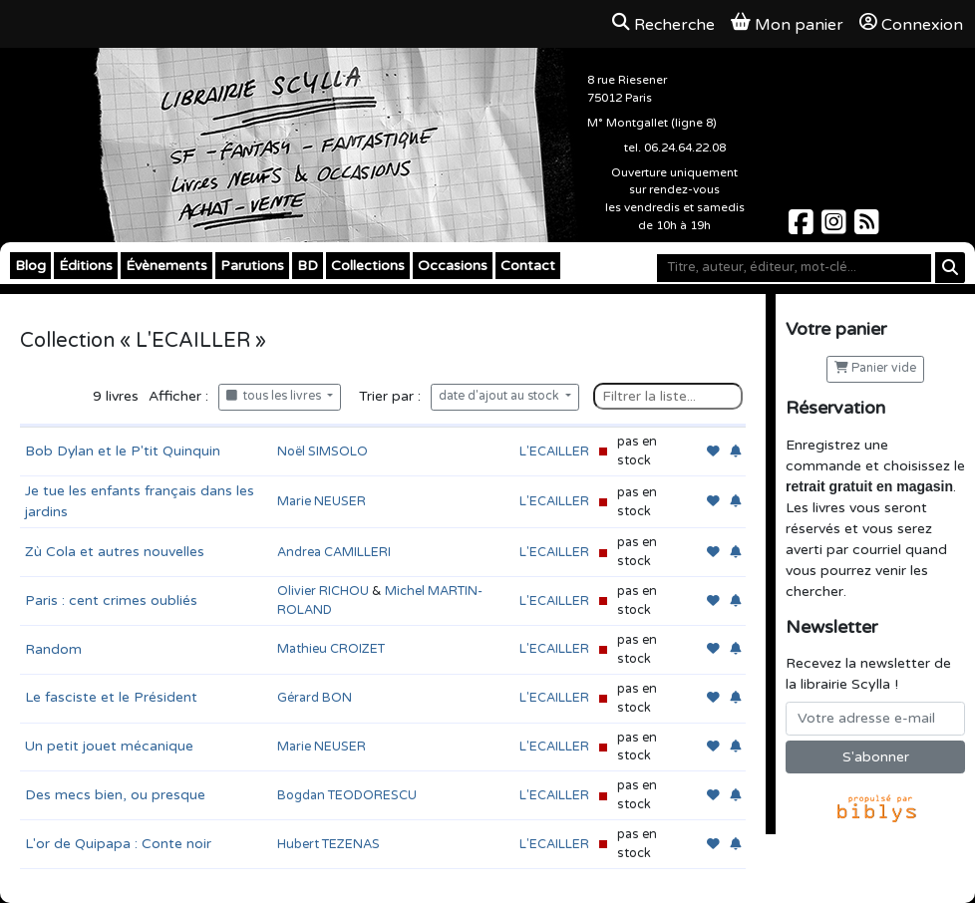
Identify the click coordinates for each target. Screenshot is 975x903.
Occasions (453, 265)
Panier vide (875, 368)
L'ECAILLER (554, 451)
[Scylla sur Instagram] (835, 227)
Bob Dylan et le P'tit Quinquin (122, 451)
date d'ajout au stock (500, 396)
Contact (527, 265)
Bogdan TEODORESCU (347, 795)
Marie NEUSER (321, 501)
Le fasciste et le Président (111, 697)
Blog (30, 265)
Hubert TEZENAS (328, 844)
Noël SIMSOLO (322, 451)
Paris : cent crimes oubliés (111, 600)
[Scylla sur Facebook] (803, 227)
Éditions (86, 265)
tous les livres (275, 396)
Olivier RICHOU (323, 591)
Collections (368, 265)
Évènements (166, 265)
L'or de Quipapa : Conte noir (118, 843)
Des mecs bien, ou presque (115, 794)
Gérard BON (314, 698)
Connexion (911, 24)
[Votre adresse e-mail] (875, 719)
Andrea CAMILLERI (334, 552)
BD (307, 265)
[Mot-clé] (794, 268)
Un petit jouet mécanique (109, 746)
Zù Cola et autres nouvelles (114, 551)
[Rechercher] (950, 267)
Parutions (252, 265)
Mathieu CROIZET (331, 649)
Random (53, 649)
